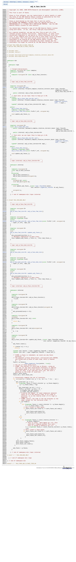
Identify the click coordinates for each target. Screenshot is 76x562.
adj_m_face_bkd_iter (22, 150)
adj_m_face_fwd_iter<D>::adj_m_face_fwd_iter (26, 252)
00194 (4, 252)
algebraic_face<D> (61, 120)
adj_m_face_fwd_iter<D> (26, 116)
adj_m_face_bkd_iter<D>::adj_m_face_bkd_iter (26, 301)
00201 (4, 264)
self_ (36, 116)
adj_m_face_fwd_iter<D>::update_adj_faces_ (25, 277)
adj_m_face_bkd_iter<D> (26, 164)
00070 (4, 103)
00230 (4, 313)
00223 (4, 301)
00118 (4, 150)
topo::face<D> (40, 221)
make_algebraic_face (32, 434)
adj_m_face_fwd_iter (22, 103)
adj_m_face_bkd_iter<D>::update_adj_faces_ (25, 326)
